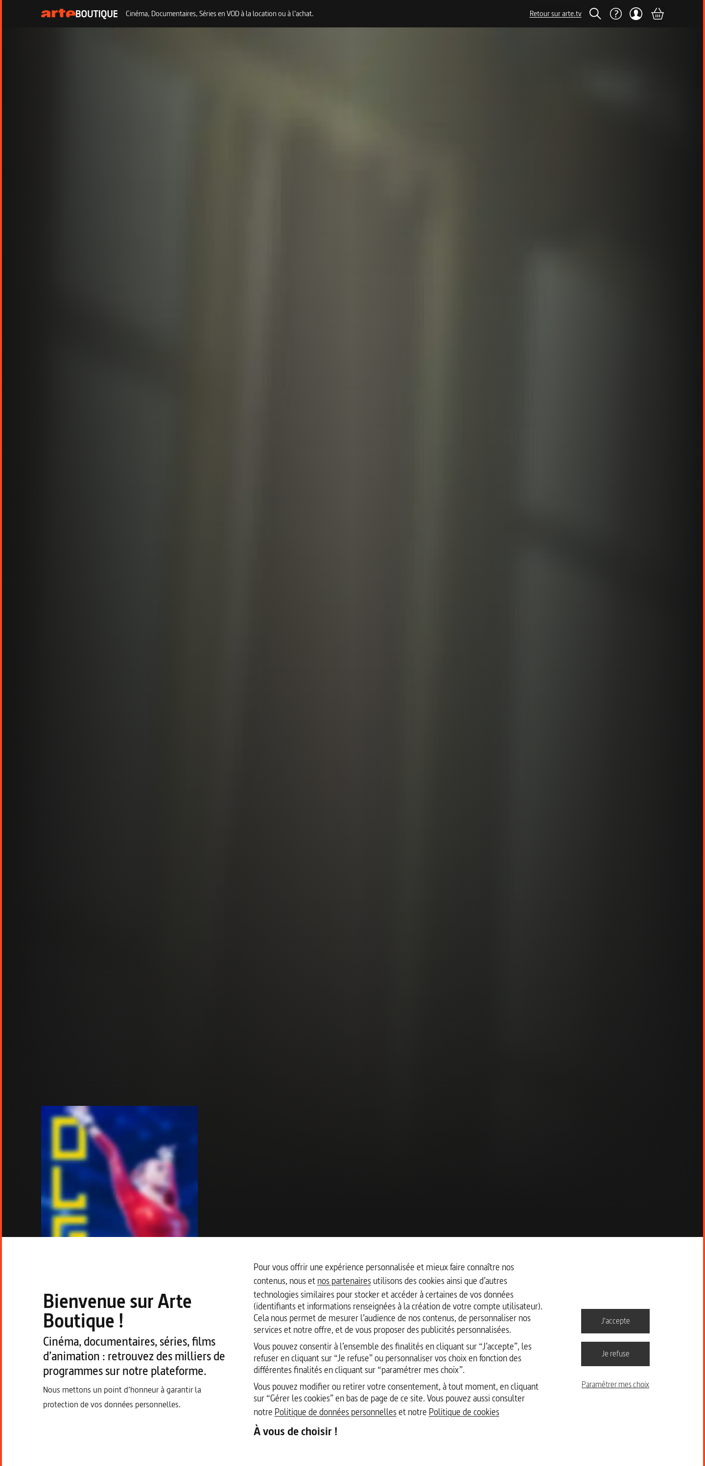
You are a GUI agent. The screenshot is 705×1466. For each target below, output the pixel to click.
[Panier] (657, 14)
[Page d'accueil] (79, 14)
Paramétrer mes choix (615, 1384)
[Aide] (615, 14)
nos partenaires (344, 1281)
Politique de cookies (464, 1412)
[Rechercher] (595, 14)
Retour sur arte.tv (556, 13)
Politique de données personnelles (336, 1412)
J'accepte (615, 1320)
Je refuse (616, 1353)
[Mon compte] (636, 14)
